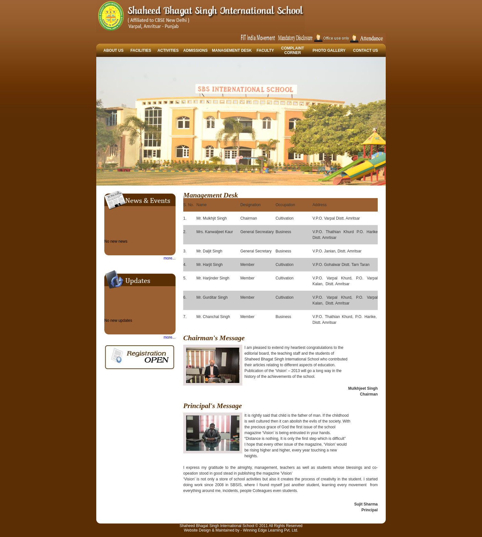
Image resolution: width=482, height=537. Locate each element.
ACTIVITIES (168, 50)
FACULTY (265, 50)
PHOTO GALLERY (329, 50)
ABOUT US (113, 50)
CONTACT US (365, 50)
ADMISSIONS (195, 50)
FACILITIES (140, 50)
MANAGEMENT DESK (232, 50)
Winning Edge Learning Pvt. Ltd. (270, 530)
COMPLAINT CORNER (292, 50)
